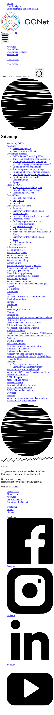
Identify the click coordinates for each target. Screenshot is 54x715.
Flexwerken (12, 54)
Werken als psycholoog (17, 260)
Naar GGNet (13, 59)
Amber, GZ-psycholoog (18, 270)
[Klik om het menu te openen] (5, 38)
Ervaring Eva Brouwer (17, 374)
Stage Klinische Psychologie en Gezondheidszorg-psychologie (27, 188)
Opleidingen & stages (17, 52)
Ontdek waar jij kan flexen (19, 205)
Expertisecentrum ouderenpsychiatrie (24, 346)
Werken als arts (14, 263)
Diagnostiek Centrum (22, 226)
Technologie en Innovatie (18, 309)
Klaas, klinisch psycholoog (19, 273)
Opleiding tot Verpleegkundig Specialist (31, 172)
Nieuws (10, 312)
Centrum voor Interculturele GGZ (28, 211)
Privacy (10, 302)
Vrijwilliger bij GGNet (17, 257)
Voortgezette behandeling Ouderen (23, 328)
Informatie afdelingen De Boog (21, 385)
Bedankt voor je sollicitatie (25, 151)
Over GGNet (13, 49)
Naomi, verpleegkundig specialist (22, 268)
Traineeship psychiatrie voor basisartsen (31, 159)
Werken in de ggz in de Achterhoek (23, 369)
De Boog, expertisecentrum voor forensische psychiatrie (28, 222)
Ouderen (11, 361)
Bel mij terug (13, 289)
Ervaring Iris (13, 315)
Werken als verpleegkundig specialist (24, 265)
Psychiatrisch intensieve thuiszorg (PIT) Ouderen (29, 333)
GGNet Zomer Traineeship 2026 (28, 156)
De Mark (11, 395)
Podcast (10, 294)
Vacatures (11, 46)
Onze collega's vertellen (24, 198)
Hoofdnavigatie (14, 6)
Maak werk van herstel (17, 380)
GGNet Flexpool (14, 377)
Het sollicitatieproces (16, 250)
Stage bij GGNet (14, 185)
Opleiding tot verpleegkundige (27, 166)
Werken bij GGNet (15, 143)
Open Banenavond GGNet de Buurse (24, 322)
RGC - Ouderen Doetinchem (20, 390)
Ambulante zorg (20, 213)
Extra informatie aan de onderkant (22, 9)
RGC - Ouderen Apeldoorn (19, 387)
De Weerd (11, 393)
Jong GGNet (18, 200)
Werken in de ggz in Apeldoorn (21, 400)
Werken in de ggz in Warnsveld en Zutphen (27, 398)
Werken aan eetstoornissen (19, 281)
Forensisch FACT (15, 382)
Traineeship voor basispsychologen (29, 169)
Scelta (15, 239)
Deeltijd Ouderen (15, 341)
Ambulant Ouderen (16, 330)
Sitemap (10, 512)
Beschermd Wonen (21, 218)
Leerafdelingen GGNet (23, 192)
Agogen (16, 182)
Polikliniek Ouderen (16, 343)
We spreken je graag (22, 148)
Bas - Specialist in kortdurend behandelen (32, 216)
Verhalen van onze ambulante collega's (25, 354)
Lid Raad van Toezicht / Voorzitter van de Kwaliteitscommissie (26, 297)
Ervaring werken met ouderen (26, 364)
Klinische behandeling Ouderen (21, 325)
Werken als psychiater (17, 252)
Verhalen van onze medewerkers (27, 367)
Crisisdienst (18, 203)
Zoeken (5, 76)
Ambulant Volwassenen (18, 348)
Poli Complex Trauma (23, 242)
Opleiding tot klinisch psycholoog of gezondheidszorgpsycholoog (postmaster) (32, 162)
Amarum (17, 208)
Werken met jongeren (17, 278)
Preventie (17, 244)
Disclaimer (12, 304)
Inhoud (10, 3)
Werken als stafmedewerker (19, 255)
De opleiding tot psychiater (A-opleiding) (32, 174)
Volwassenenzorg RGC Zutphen (27, 229)
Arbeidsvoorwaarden (16, 247)
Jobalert (10, 307)
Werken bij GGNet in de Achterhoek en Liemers (29, 372)
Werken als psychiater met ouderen (23, 276)
